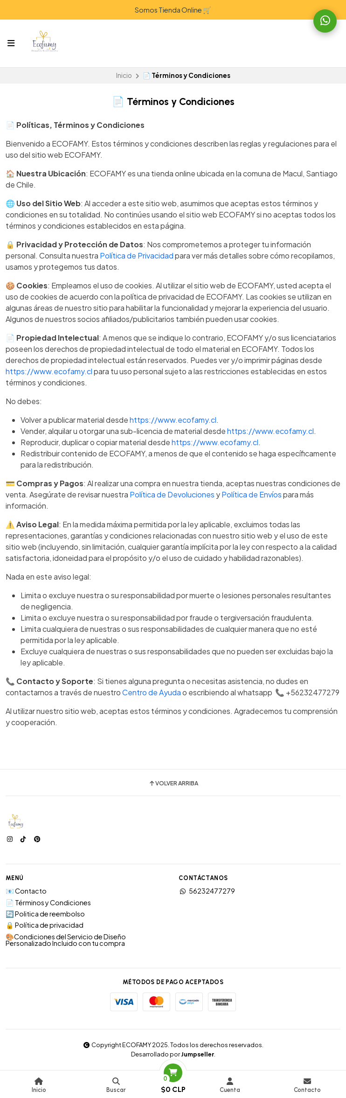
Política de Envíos (251, 494)
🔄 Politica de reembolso (45, 913)
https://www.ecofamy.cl (49, 371)
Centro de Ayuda (151, 692)
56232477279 (207, 891)
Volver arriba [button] (173, 783)
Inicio (124, 75)
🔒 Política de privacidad (44, 925)
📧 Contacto (26, 891)
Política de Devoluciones (172, 494)
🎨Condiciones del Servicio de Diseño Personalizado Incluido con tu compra (66, 940)
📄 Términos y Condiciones (48, 902)
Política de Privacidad (136, 255)
